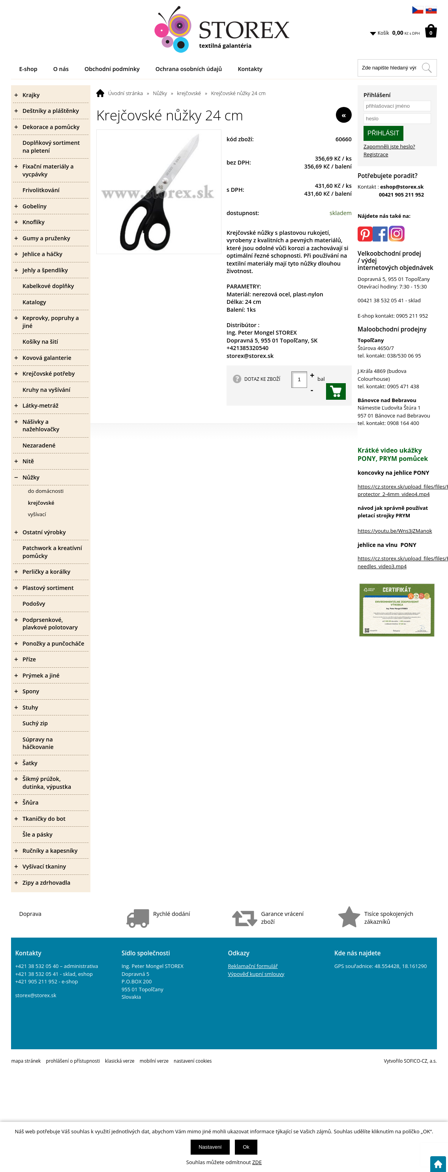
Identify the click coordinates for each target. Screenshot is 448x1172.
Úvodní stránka (125, 93)
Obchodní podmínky (112, 69)
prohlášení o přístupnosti (73, 1061)
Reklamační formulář (253, 966)
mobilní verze (154, 1061)
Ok (246, 1147)
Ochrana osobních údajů (189, 69)
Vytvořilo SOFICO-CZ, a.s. (410, 1061)
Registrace (376, 154)
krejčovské (189, 93)
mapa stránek (26, 1061)
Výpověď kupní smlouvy (256, 973)
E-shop (28, 69)
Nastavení (210, 1147)
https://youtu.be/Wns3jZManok (395, 530)
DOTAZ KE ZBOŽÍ (262, 379)
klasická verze (120, 1061)
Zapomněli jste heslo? (389, 146)
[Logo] (224, 29)
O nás (61, 69)
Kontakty (250, 69)
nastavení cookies (193, 1061)
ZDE (257, 1162)
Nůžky (160, 93)
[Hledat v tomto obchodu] (427, 68)
